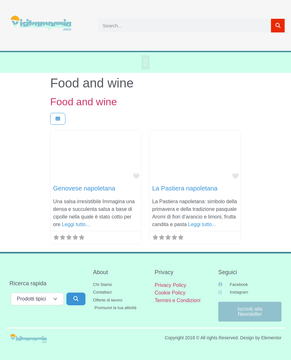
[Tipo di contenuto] (37, 299)
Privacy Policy (170, 285)
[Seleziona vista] (57, 119)
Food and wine (83, 101)
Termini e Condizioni (177, 300)
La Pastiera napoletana (185, 188)
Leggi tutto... (76, 224)
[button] (145, 62)
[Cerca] (278, 25)
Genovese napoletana (84, 188)
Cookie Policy (170, 292)
